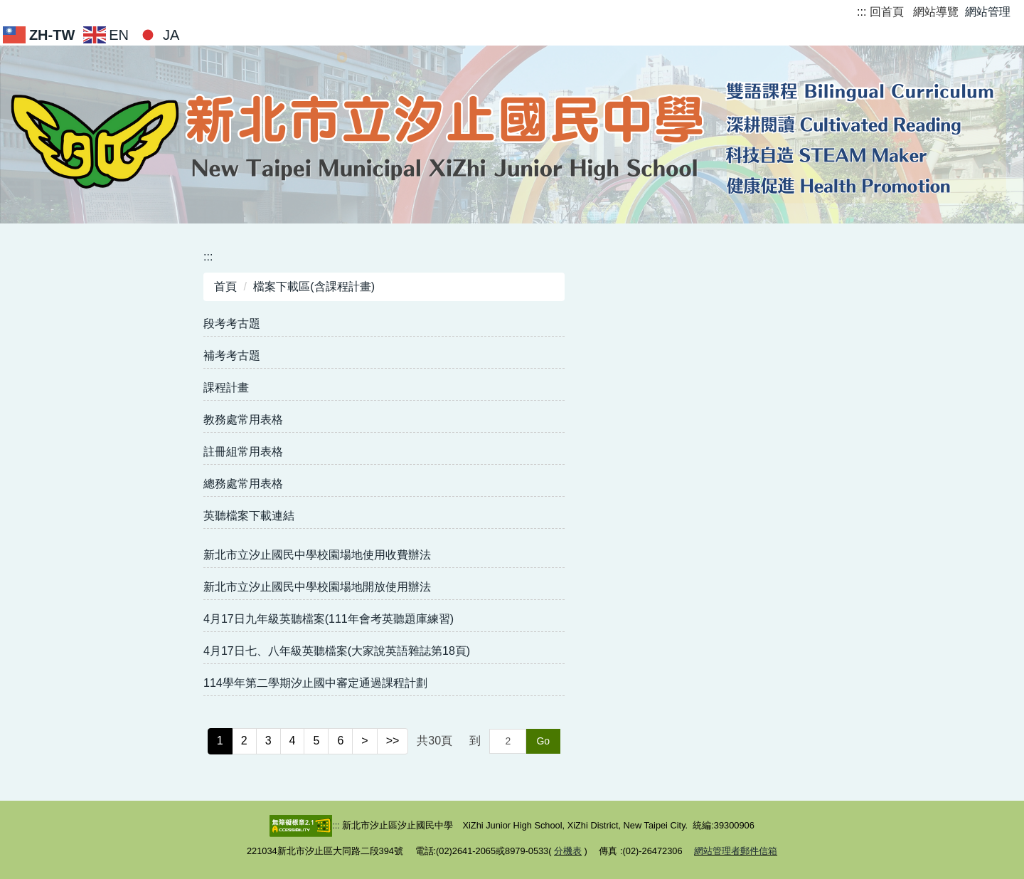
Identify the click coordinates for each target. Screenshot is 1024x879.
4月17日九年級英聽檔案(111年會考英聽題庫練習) (328, 619)
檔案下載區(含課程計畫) (314, 286)
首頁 (225, 286)
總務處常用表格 (243, 484)
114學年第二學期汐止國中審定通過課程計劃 (315, 683)
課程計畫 (226, 387)
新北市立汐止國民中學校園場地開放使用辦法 (317, 587)
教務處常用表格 (243, 420)
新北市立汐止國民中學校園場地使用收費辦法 (317, 555)
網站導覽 (936, 12)
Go (543, 741)
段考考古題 (231, 323)
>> (393, 741)
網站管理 (987, 12)
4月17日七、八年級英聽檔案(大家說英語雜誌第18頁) (336, 651)
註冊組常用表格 (243, 452)
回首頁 (887, 12)
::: (861, 12)
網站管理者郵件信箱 (735, 851)
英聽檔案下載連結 (248, 516)
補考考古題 (231, 355)
